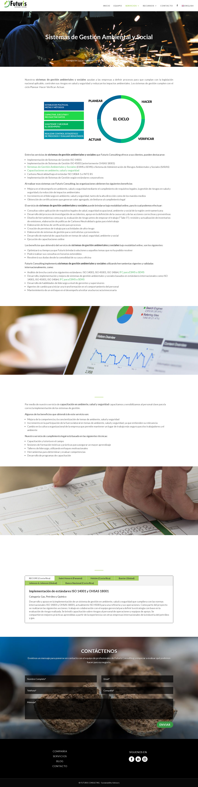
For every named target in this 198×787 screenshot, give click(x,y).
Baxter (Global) (126, 578)
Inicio (80, 60)
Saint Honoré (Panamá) (70, 578)
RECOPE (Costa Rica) (39, 578)
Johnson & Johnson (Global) (43, 583)
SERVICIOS (60, 756)
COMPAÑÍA (60, 751)
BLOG (59, 761)
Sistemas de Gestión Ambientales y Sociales (51, 166)
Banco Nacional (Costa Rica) (79, 583)
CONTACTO (59, 766)
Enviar (165, 724)
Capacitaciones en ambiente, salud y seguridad (53, 170)
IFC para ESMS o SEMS (131, 272)
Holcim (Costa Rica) (100, 578)
